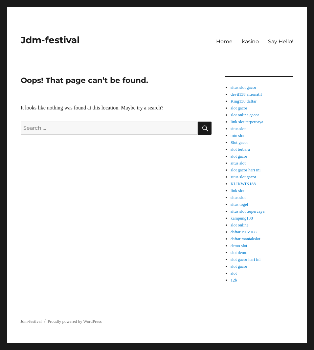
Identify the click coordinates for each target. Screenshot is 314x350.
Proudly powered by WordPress (74, 321)
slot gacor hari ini (245, 169)
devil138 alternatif (246, 94)
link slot (237, 190)
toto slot (237, 135)
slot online (240, 225)
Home (224, 41)
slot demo (239, 252)
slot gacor (239, 108)
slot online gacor (245, 114)
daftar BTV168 (244, 231)
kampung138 (242, 218)
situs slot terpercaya (247, 211)
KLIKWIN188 (243, 183)
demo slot (239, 245)
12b (234, 280)
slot (234, 273)
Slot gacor (239, 142)
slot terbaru (240, 149)
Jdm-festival (50, 40)
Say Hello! (280, 41)
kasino (250, 41)
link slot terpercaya (247, 121)
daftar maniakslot (245, 238)
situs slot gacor (243, 87)
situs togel (239, 204)
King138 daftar (244, 101)
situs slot (238, 128)
